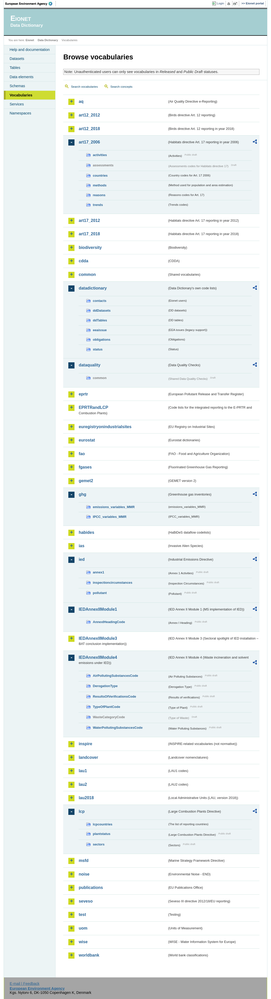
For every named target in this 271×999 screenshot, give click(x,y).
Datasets (17, 59)
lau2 (83, 784)
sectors (99, 844)
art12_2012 (89, 115)
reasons (99, 195)
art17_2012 (89, 220)
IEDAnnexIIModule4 (98, 657)
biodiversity (90, 247)
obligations (101, 339)
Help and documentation (30, 50)
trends (98, 205)
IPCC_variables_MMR (109, 517)
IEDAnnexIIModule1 (98, 609)
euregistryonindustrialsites (105, 427)
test (82, 914)
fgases (85, 467)
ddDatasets (101, 310)
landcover (88, 757)
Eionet (30, 40)
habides (86, 532)
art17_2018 (89, 234)
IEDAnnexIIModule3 (98, 638)
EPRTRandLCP (93, 407)
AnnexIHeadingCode (109, 622)
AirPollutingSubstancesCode (115, 676)
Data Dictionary (48, 40)
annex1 (98, 572)
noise (84, 874)
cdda (83, 261)
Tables (15, 68)
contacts (99, 301)
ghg (82, 494)
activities (100, 155)
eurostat (87, 440)
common (87, 274)
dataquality (89, 365)
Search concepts (121, 86)
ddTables (100, 320)
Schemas (17, 86)
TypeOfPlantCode (106, 707)
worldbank (89, 955)
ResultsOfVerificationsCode (114, 696)
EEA (30, 3)
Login (220, 3)
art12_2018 (89, 129)
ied (82, 559)
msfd (83, 860)
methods (99, 185)
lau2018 (86, 798)
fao (82, 454)
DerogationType (105, 686)
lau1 (83, 771)
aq (81, 101)
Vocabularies (21, 95)
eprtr (83, 394)
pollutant (100, 593)
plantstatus (101, 834)
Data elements (21, 77)
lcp (82, 811)
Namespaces (20, 113)
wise (83, 942)
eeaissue (100, 330)
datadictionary (93, 288)
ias (81, 546)
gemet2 (86, 481)
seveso (85, 901)
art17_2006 (89, 142)
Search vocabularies (84, 86)
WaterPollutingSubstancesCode (118, 728)
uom (83, 928)
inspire (85, 744)
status (97, 349)
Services (17, 104)
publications (91, 887)
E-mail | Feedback (25, 984)
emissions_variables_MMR (114, 507)
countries (100, 175)
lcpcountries (102, 824)
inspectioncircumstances (112, 582)
